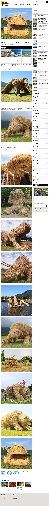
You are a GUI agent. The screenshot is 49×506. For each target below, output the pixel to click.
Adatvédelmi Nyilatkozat (14, 499)
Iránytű (28, 4)
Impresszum (14, 495)
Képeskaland (35, 4)
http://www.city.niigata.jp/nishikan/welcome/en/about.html (11, 472)
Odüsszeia (22, 4)
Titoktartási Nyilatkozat (14, 501)
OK (47, 1)
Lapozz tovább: (5, 480)
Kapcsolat (14, 494)
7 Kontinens (14, 4)
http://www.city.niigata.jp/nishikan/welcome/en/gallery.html (11, 473)
